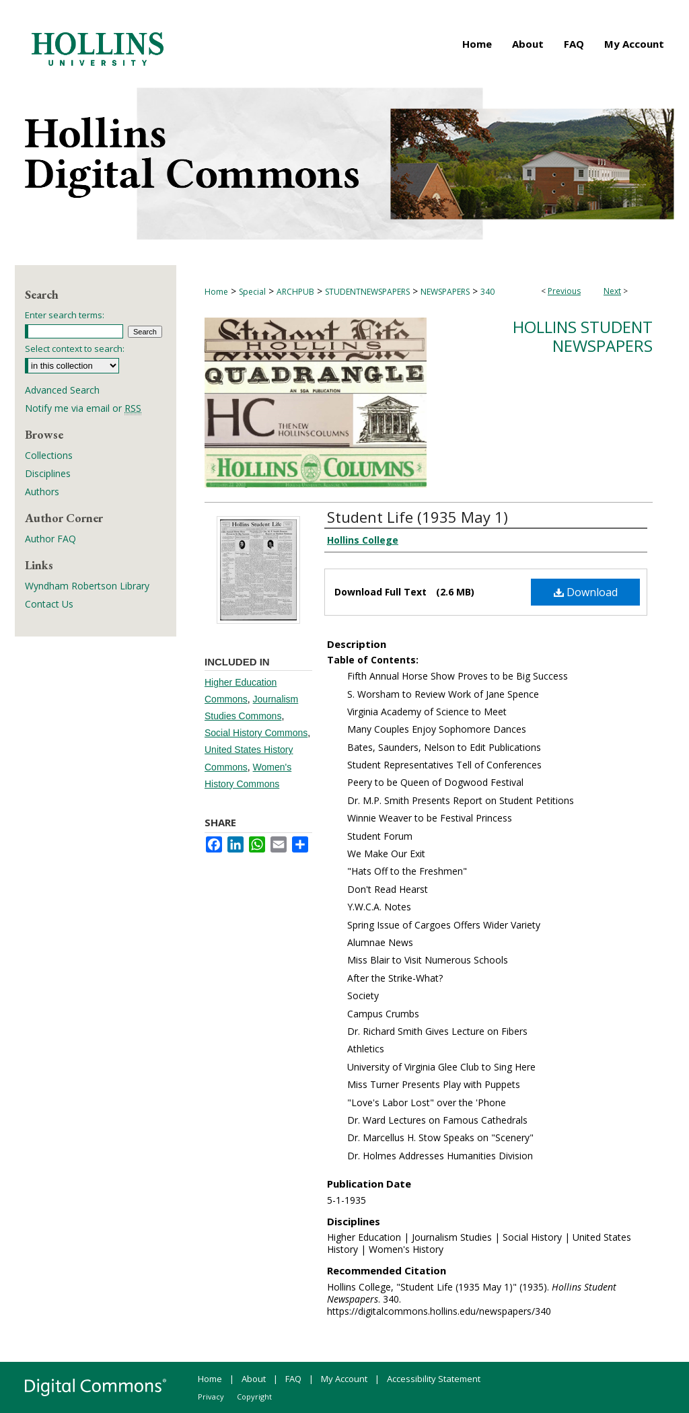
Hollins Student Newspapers (583, 336)
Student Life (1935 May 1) (417, 517)
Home (216, 291)
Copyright (254, 1396)
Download (586, 592)
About (254, 1379)
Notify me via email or (83, 408)
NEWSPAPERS (445, 291)
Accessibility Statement (433, 1379)
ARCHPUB (295, 291)
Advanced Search (62, 390)
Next (612, 291)
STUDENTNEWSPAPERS (367, 291)
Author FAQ (50, 538)
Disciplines (48, 473)
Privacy (211, 1396)
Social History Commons (256, 732)
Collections (49, 455)
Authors (42, 491)
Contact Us (49, 603)
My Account (344, 1379)
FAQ (293, 1379)
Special (252, 291)
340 (487, 291)
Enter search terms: (64, 315)
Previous (564, 291)
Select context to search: (74, 348)
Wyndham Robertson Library (87, 585)
